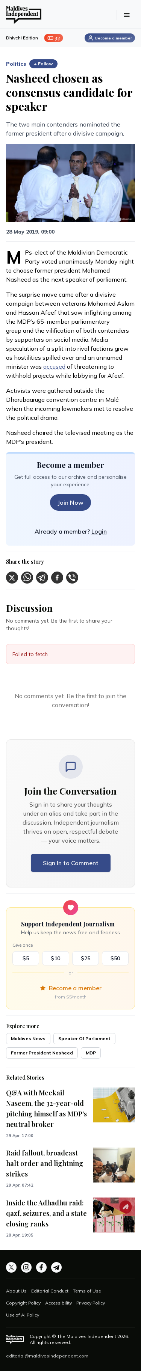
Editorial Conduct (49, 1291)
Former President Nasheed (42, 1053)
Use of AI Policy (22, 1315)
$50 (115, 958)
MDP (91, 1053)
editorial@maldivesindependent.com (47, 1356)
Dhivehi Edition (22, 38)
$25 (85, 958)
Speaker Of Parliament (84, 1038)
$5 (26, 958)
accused (54, 366)
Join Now (70, 502)
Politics (16, 63)
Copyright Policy (23, 1303)
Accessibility (58, 1303)
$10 (55, 958)
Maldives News (28, 1038)
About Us (16, 1291)
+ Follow (43, 63)
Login (99, 531)
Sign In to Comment (71, 863)
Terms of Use (87, 1291)
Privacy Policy (90, 1303)
